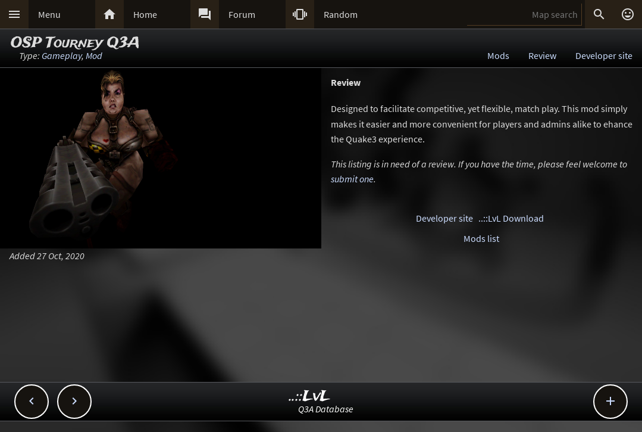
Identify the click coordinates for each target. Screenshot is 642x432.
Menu (49, 14)
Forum (241, 14)
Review (542, 55)
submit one (352, 179)
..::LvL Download (511, 218)
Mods (498, 55)
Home (145, 14)
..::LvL (310, 396)
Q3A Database (325, 409)
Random (341, 14)
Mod (94, 55)
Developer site (603, 55)
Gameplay (62, 55)
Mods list (481, 238)
